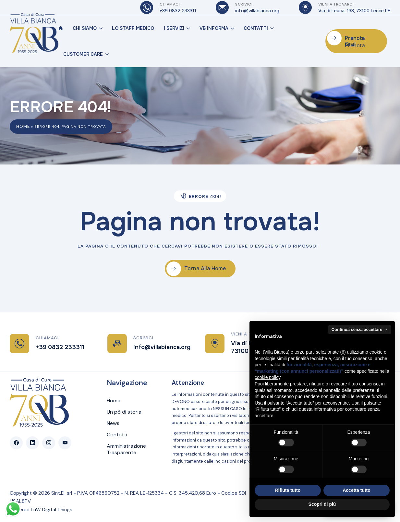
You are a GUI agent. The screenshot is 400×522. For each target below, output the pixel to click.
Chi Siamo (85, 28)
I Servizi (174, 28)
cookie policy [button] (267, 377)
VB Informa (214, 28)
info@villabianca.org (161, 347)
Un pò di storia (124, 412)
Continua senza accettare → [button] (360, 329)
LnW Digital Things (51, 509)
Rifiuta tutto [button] (288, 490)
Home (23, 126)
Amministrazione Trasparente (126, 449)
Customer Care (83, 54)
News (113, 423)
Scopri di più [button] (322, 504)
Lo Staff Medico (133, 28)
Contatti (256, 28)
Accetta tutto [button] (356, 490)
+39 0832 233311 (60, 347)
